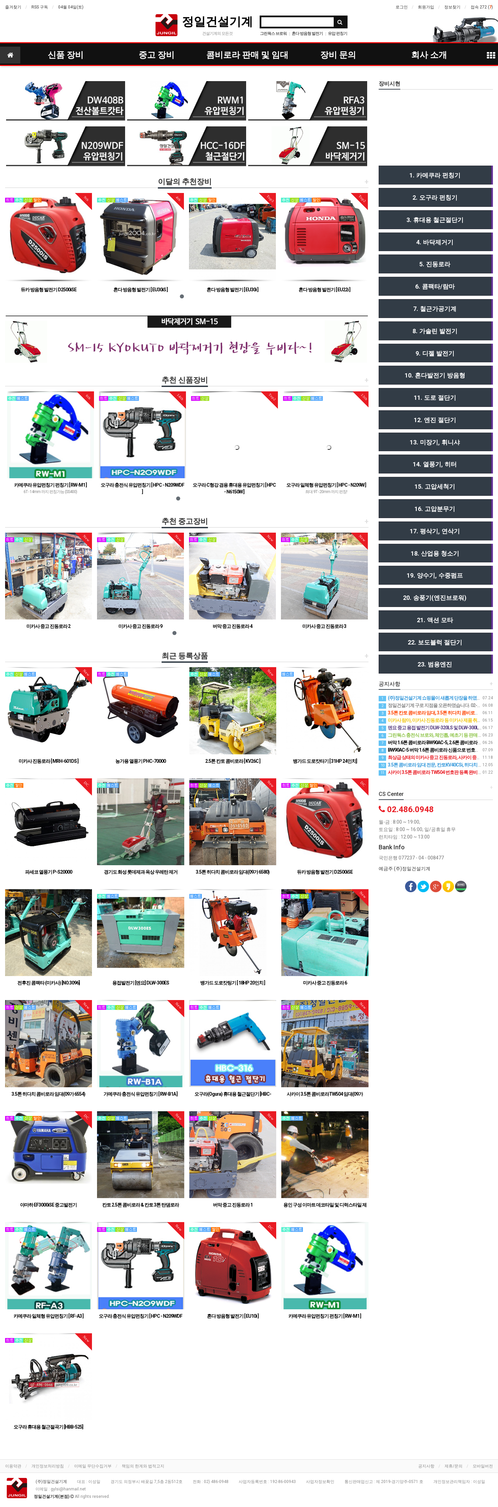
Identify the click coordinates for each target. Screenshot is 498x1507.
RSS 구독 (39, 7)
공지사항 (426, 1466)
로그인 (402, 7)
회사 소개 (429, 55)
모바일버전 (483, 1466)
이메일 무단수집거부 (93, 1466)
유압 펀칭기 (337, 33)
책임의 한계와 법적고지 (143, 1466)
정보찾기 (452, 7)
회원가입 (426, 7)
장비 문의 (338, 55)
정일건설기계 (217, 21)
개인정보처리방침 (47, 1466)
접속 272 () (482, 7)
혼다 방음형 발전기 (307, 33)
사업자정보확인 (320, 1481)
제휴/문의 (454, 1466)
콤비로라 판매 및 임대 (247, 55)
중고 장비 (156, 55)
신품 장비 (66, 55)
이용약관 (13, 1466)
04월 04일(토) (71, 7)
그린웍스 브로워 (273, 33)
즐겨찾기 (13, 7)
